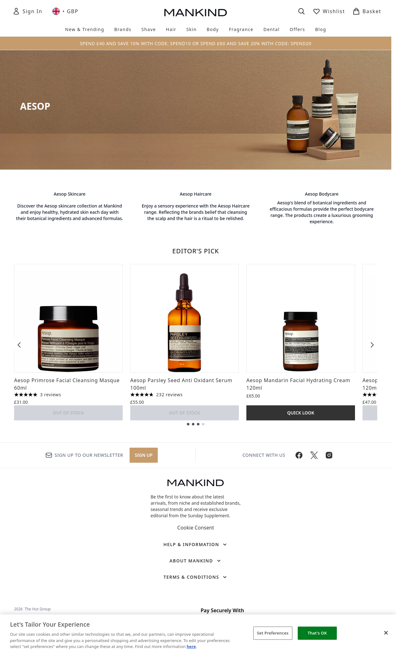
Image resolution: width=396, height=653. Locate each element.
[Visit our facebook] (298, 455)
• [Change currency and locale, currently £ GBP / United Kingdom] (65, 11)
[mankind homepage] (195, 12)
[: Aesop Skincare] (69, 208)
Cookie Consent (195, 527)
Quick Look (300, 413)
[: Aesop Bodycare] (321, 208)
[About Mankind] (195, 561)
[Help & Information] (195, 544)
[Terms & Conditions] (195, 577)
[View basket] (366, 11)
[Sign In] (27, 11)
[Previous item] (19, 344)
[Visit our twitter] (313, 455)
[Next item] (372, 344)
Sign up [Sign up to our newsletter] (144, 455)
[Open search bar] (301, 11)
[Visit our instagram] (329, 455)
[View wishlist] (329, 11)
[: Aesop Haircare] (195, 208)
